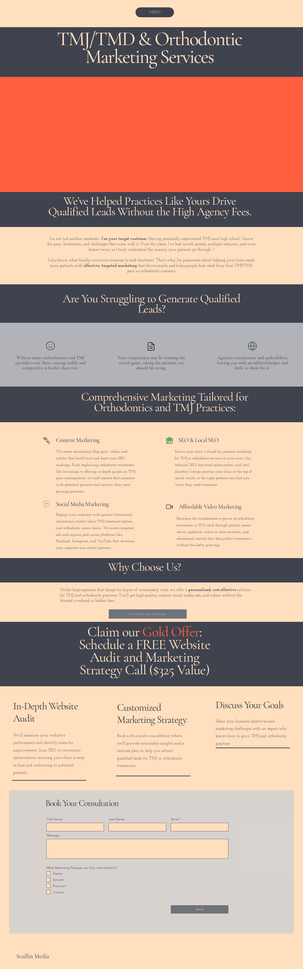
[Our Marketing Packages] (148, 614)
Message (53, 835)
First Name (55, 819)
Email (175, 819)
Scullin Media (32, 956)
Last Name (116, 819)
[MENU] (154, 12)
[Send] (199, 909)
